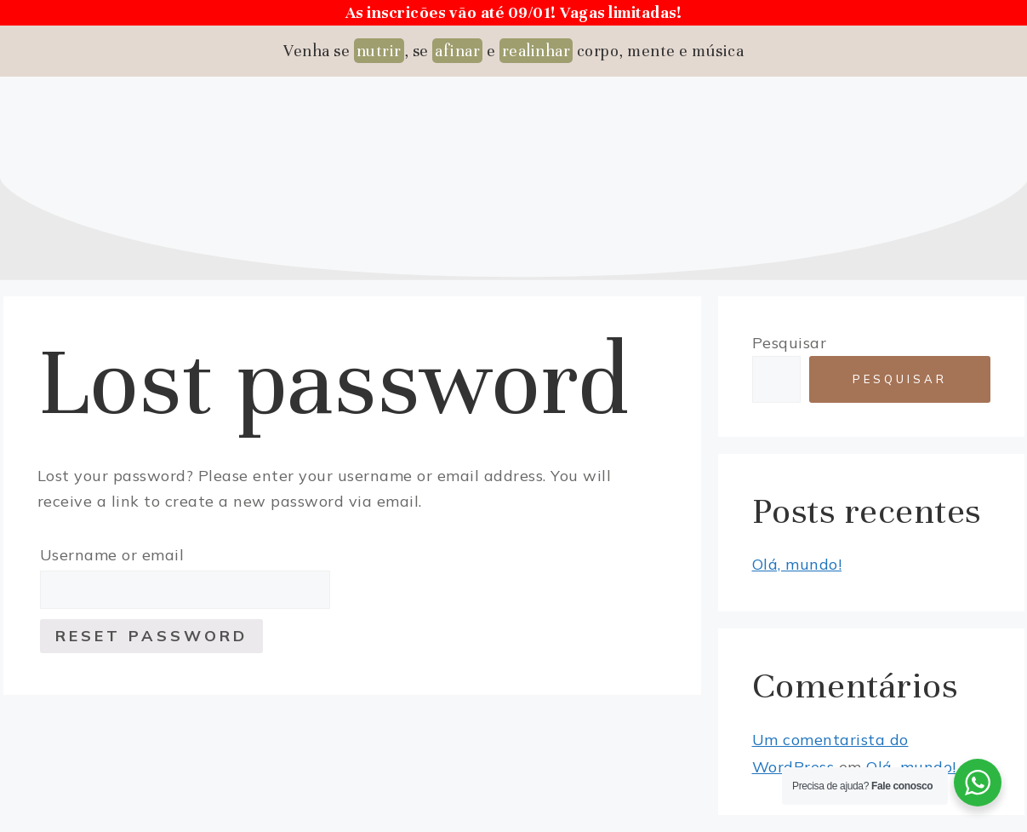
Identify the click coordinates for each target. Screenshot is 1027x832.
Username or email (112, 555)
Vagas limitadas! (621, 12)
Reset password (151, 636)
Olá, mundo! (797, 564)
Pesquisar (789, 343)
